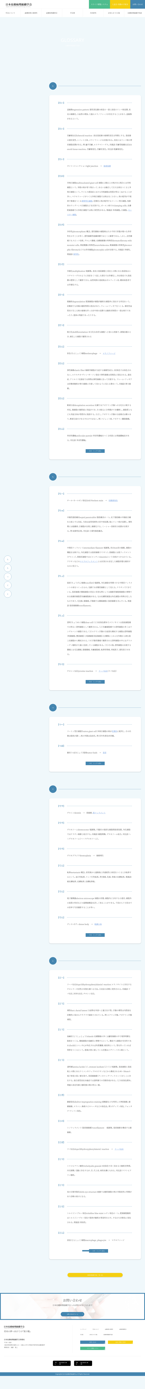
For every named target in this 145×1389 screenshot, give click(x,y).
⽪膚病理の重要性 (31, 13)
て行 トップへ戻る (95, 935)
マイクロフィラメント (89, 561)
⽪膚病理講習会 (51, 13)
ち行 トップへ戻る (95, 682)
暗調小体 (98, 924)
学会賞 (72, 13)
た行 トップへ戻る (95, 451)
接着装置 (107, 166)
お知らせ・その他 (114, 13)
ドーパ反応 (103, 671)
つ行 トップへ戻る (95, 763)
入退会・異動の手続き (120, 4)
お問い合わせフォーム (72, 1317)
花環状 (114, 731)
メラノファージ (109, 353)
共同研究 (93, 13)
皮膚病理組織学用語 (87, 1344)
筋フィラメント (99, 812)
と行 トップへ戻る (98, 1251)
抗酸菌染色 (113, 500)
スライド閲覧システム (99, 4)
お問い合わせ (138, 4)
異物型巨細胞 (87, 201)
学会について (10, 13)
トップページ (85, 1333)
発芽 (104, 752)
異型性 (76, 254)
